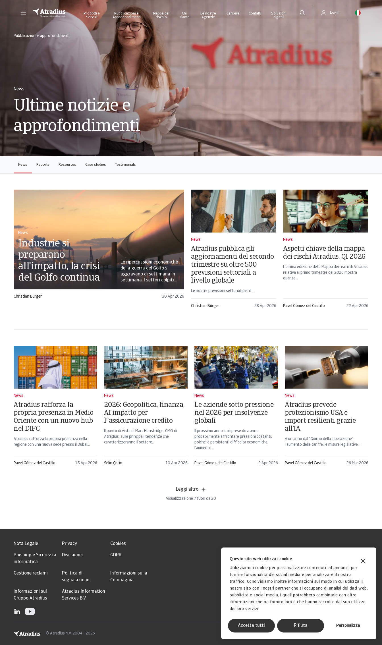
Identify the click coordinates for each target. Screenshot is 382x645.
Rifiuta (301, 625)
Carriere (233, 13)
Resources (67, 165)
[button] (23, 13)
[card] (99, 247)
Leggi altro (191, 489)
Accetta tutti (251, 625)
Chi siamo (184, 15)
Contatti (255, 13)
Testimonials (125, 165)
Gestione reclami (31, 573)
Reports (42, 165)
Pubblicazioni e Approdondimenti (127, 15)
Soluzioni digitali (278, 15)
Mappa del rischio (161, 15)
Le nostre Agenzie (208, 15)
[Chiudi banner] (363, 561)
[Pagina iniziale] (49, 12)
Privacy (69, 544)
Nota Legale (26, 544)
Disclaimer (72, 555)
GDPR (115, 555)
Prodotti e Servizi (92, 15)
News (22, 165)
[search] (302, 12)
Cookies (118, 544)
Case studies (95, 165)
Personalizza (348, 626)
